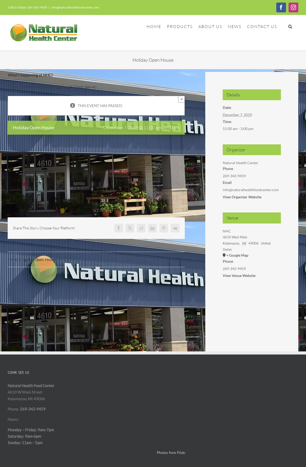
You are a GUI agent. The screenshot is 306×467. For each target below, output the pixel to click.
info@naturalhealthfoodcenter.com (75, 7)
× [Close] (181, 99)
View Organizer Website (242, 197)
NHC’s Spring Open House (33, 259)
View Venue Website (239, 275)
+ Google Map (237, 255)
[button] (290, 26)
